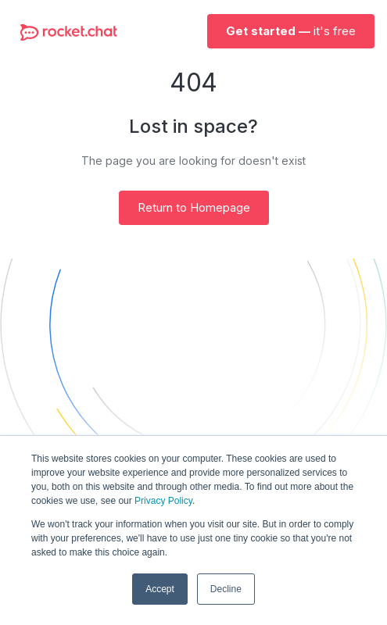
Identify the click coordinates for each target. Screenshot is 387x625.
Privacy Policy (163, 500)
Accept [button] (159, 589)
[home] (65, 31)
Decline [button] (226, 589)
